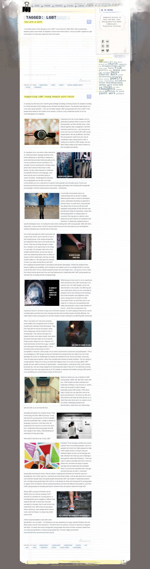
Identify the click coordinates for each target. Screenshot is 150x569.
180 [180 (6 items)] (101, 62)
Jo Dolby (108, 10)
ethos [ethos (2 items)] (101, 68)
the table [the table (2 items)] (116, 87)
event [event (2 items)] (105, 68)
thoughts (38, 87)
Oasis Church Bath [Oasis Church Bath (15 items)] (109, 73)
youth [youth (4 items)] (121, 91)
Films (70, 6)
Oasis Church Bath (29, 75)
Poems (47, 6)
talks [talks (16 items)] (107, 86)
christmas (43, 85)
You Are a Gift (33, 22)
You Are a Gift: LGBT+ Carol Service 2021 (45, 75)
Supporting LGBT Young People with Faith (49, 97)
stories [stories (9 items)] (118, 85)
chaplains (56, 545)
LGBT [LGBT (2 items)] (100, 72)
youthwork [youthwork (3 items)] (120, 94)
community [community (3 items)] (123, 64)
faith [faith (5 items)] (111, 68)
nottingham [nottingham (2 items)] (106, 72)
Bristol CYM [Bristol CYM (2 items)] (103, 64)
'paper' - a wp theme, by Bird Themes (69, 565)
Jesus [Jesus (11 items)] (116, 70)
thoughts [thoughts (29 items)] (107, 89)
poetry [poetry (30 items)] (116, 78)
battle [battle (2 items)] (120, 62)
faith (78, 545)
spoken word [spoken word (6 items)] (105, 85)
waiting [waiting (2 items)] (101, 91)
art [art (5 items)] (111, 62)
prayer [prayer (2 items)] (101, 81)
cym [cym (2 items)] (100, 66)
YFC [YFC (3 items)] (116, 91)
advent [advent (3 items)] (106, 62)
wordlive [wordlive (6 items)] (110, 91)
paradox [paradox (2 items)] (120, 75)
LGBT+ (61, 85)
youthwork (77, 547)
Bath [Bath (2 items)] (115, 62)
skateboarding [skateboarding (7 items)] (114, 83)
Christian (68, 545)
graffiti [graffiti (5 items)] (103, 70)
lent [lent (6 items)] (123, 70)
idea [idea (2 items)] (110, 70)
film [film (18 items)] (118, 68)
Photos (58, 6)
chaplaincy (44, 545)
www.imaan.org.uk (47, 532)
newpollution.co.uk (93, 565)
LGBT (53, 85)
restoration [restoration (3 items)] (109, 81)
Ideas (81, 6)
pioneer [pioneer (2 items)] (106, 79)
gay (27, 547)
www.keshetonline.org (31, 532)
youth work (64, 547)
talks (28, 87)
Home (37, 6)
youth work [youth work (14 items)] (107, 93)
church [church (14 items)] (113, 64)
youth (54, 547)
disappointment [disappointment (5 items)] (110, 66)
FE (86, 545)
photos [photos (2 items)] (101, 79)
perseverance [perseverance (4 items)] (105, 77)
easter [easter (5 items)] (122, 66)
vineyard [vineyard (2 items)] (119, 89)
